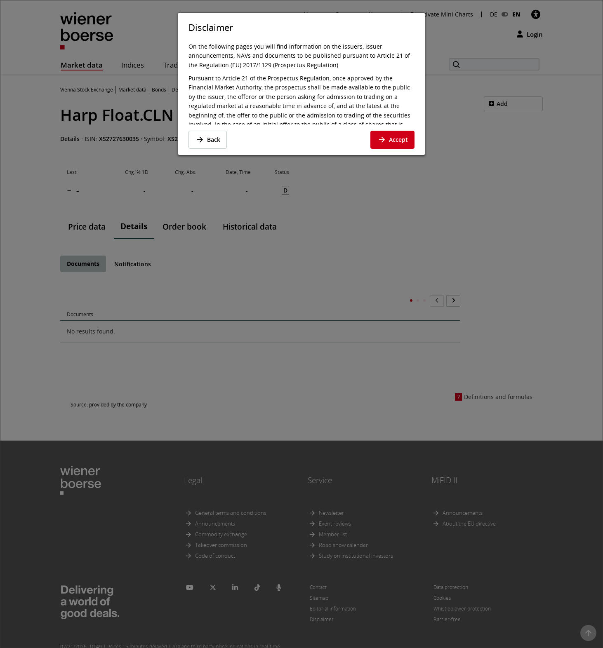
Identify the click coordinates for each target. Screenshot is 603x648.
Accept (392, 139)
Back (207, 139)
